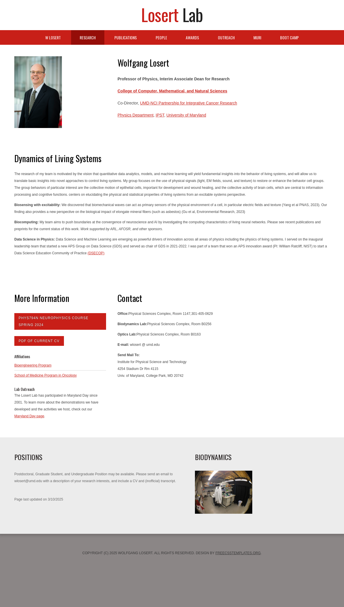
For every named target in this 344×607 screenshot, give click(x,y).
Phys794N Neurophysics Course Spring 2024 (53, 321)
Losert (172, 14)
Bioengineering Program (32, 365)
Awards (192, 37)
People (161, 37)
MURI (257, 37)
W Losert (53, 37)
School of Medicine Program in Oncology (45, 375)
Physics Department (135, 115)
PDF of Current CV (39, 341)
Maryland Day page (29, 416)
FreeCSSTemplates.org (238, 553)
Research (88, 37)
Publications (125, 37)
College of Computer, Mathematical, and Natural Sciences (172, 91)
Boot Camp (289, 37)
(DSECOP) (95, 253)
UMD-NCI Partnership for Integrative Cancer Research (188, 103)
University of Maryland (186, 115)
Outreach (226, 37)
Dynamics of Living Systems (57, 158)
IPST (160, 115)
